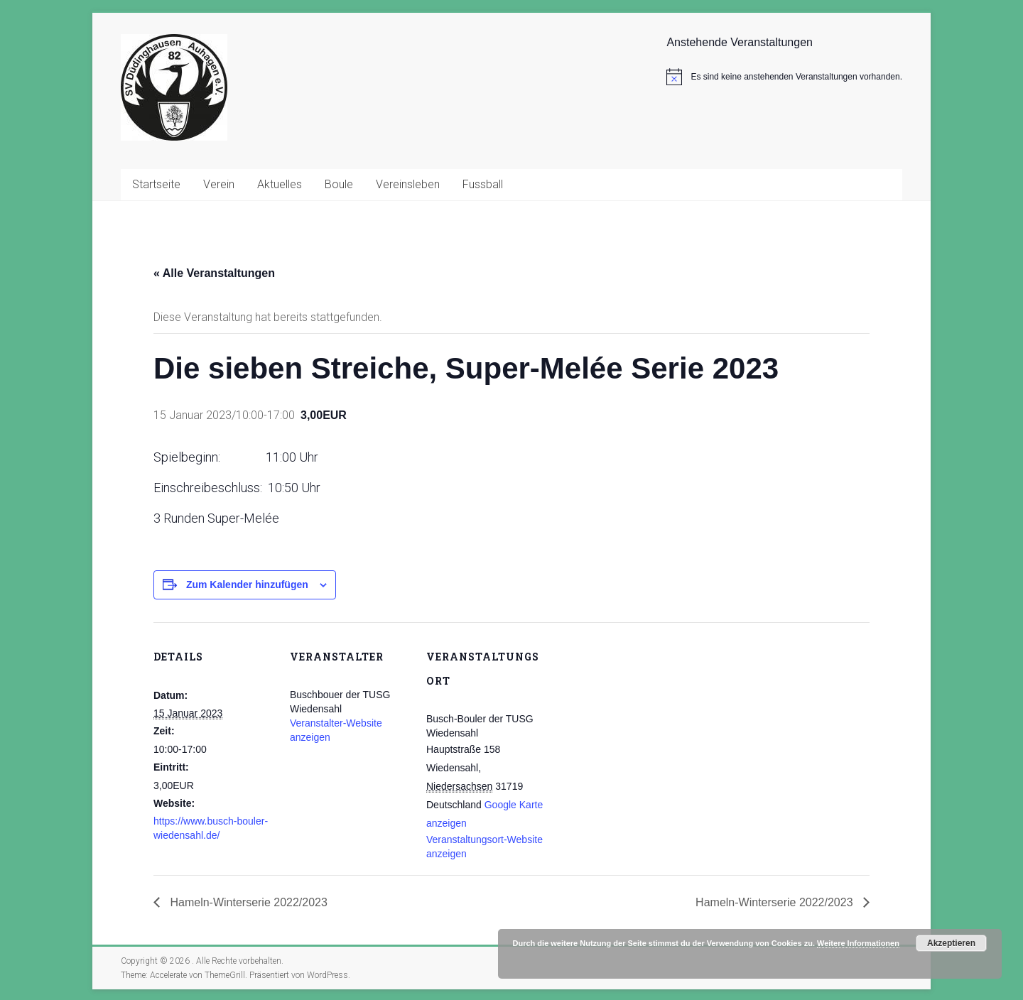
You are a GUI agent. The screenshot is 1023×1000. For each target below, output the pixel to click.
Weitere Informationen (858, 943)
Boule (339, 184)
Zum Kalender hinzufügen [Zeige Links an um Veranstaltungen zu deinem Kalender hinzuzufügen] (247, 584)
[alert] (784, 76)
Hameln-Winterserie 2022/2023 (247, 902)
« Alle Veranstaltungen (214, 273)
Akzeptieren (951, 943)
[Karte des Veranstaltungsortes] (638, 720)
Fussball (482, 184)
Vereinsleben (408, 184)
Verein (218, 184)
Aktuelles (279, 184)
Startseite (156, 184)
